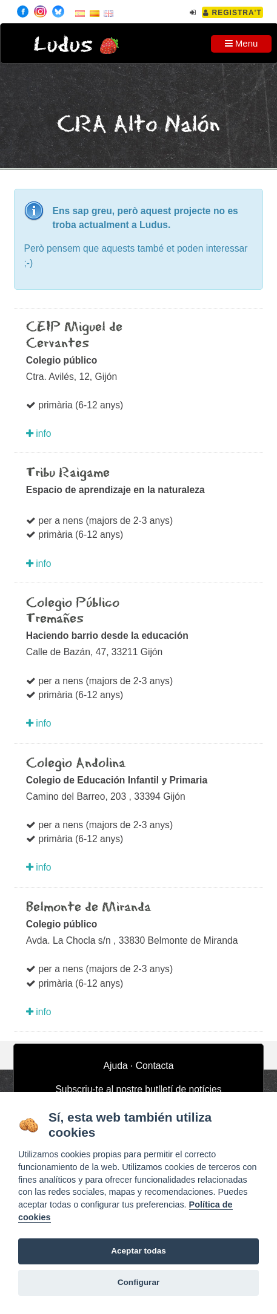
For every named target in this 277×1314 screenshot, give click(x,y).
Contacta (155, 1066)
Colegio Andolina (75, 763)
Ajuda (116, 1066)
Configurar (138, 1282)
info (39, 433)
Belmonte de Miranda (88, 907)
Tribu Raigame (68, 473)
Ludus (63, 45)
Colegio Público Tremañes (72, 611)
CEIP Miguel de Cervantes (74, 335)
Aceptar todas (138, 1250)
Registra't (232, 12)
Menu (241, 43)
